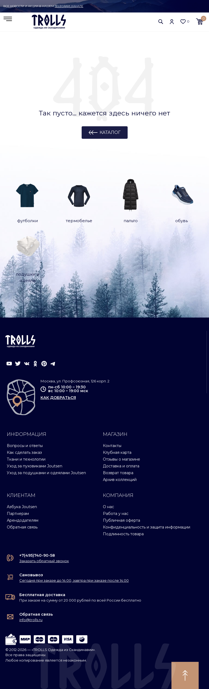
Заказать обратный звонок (44, 561)
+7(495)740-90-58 (37, 555)
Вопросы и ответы (25, 445)
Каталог (110, 132)
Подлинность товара (123, 533)
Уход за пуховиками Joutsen (34, 466)
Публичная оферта (121, 520)
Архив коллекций (120, 479)
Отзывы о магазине (121, 459)
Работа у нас (115, 513)
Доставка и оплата (121, 466)
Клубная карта (117, 452)
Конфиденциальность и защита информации (146, 526)
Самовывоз (31, 574)
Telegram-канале (69, 6)
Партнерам (18, 513)
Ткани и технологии (26, 459)
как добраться (58, 397)
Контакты (112, 445)
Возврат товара (118, 472)
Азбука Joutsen (22, 506)
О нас (108, 506)
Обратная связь (22, 526)
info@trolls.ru (30, 620)
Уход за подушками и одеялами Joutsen (46, 472)
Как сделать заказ (24, 452)
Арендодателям (22, 520)
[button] (160, 21)
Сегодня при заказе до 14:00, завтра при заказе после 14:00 (74, 580)
